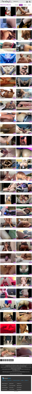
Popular (21, 4)
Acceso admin (16, 391)
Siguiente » (11, 360)
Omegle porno (19, 383)
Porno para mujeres (5, 387)
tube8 (15, 16)
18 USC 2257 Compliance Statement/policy (16, 373)
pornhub (30, 16)
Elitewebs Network (5, 383)
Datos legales (4, 380)
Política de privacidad (16, 380)
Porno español (19, 387)
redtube (14, 28)
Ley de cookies (9, 380)
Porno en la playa (4, 389)
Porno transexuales (12, 385)
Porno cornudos (11, 389)
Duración (29, 4)
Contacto (22, 380)
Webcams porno (19, 385)
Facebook (26, 380)
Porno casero (11, 387)
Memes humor (11, 383)
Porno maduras (4, 385)
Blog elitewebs (19, 389)
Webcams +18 (15, 1)
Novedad (25, 4)
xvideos (30, 204)
